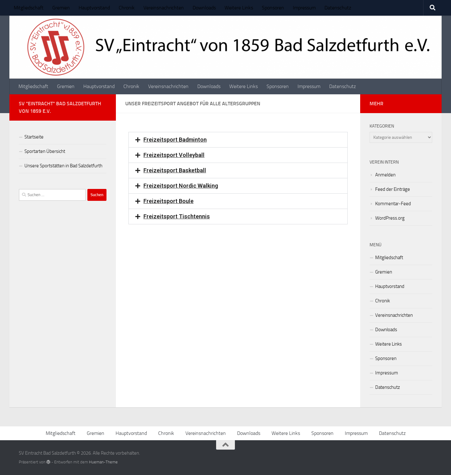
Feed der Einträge (392, 189)
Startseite (34, 137)
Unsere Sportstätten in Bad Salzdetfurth (63, 166)
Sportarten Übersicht (44, 151)
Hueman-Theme (103, 462)
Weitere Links (239, 8)
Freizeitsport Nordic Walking (180, 185)
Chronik (127, 8)
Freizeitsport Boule (168, 201)
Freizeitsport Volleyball (174, 155)
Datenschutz (337, 8)
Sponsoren (273, 8)
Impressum (304, 8)
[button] (238, 139)
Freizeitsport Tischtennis (176, 216)
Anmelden (385, 175)
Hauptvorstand (94, 8)
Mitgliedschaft (29, 8)
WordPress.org (390, 218)
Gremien (61, 8)
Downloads (204, 8)
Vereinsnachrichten (163, 8)
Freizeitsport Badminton (175, 139)
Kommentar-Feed (393, 203)
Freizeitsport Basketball (174, 170)
